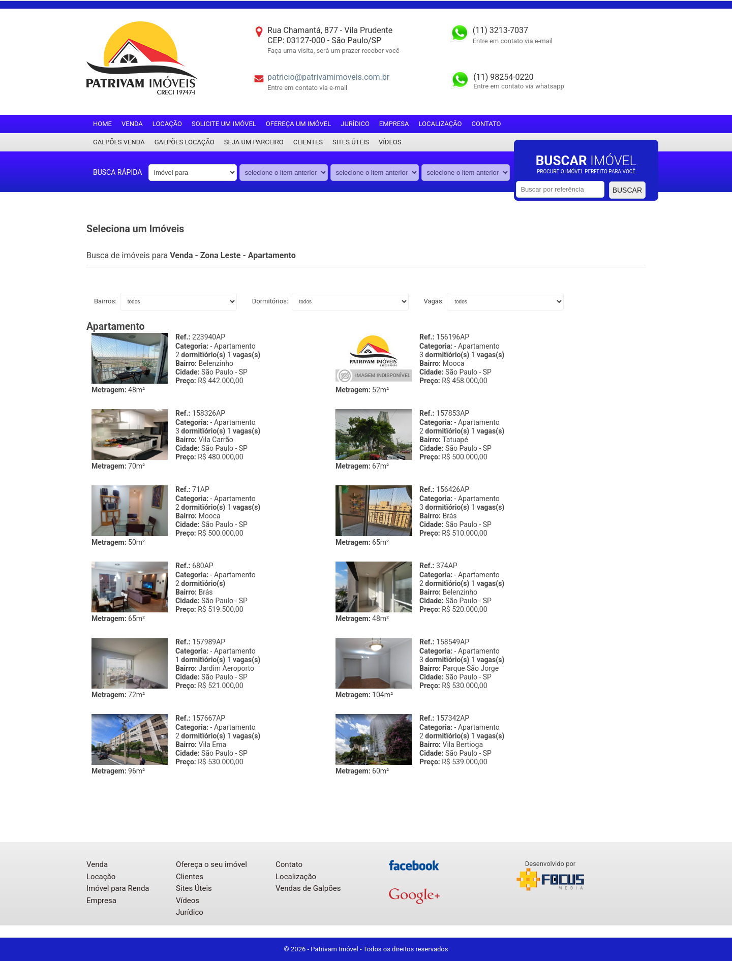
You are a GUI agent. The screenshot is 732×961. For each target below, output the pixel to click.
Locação (167, 124)
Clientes (308, 142)
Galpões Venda (119, 142)
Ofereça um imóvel (298, 124)
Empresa (394, 124)
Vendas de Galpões (308, 888)
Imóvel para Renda (117, 888)
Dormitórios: (271, 301)
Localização (440, 124)
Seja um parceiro (254, 142)
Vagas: (435, 301)
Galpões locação (185, 142)
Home (102, 124)
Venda (132, 124)
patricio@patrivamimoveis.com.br (328, 77)
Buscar (627, 190)
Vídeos (390, 142)
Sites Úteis (350, 142)
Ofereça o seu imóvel (211, 864)
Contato (486, 124)
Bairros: (106, 301)
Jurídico (355, 124)
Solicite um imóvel (224, 124)
